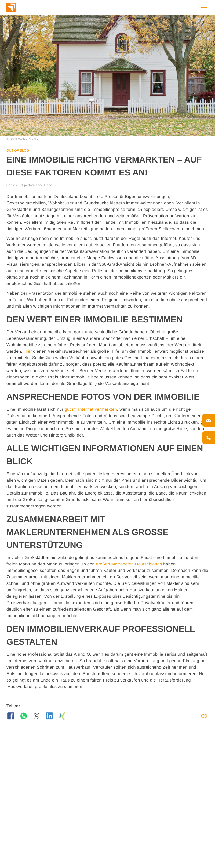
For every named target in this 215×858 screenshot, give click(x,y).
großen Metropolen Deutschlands (129, 564)
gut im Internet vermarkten (91, 409)
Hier (28, 351)
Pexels (33, 139)
